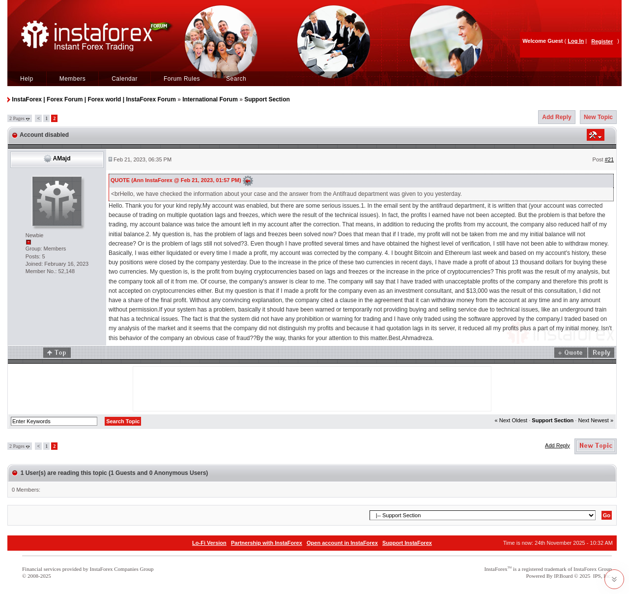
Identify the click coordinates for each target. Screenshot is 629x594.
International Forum (210, 99)
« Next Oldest (511, 420)
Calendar (125, 78)
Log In (576, 41)
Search (236, 78)
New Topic (598, 117)
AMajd (62, 158)
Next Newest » (595, 420)
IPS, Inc (601, 576)
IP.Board (563, 576)
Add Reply (556, 117)
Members (72, 78)
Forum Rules (182, 78)
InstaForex (496, 569)
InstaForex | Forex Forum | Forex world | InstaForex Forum (93, 99)
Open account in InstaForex (342, 543)
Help (26, 78)
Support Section (267, 99)
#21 (609, 159)
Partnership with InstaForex (266, 543)
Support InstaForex (407, 543)
